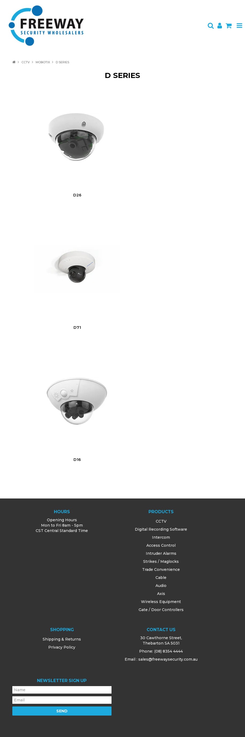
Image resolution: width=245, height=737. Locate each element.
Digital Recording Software (161, 529)
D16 (77, 459)
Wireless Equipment (161, 601)
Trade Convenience (161, 569)
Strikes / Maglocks (161, 561)
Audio (160, 585)
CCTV (25, 62)
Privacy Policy (61, 647)
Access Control (161, 545)
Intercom (161, 537)
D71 (77, 327)
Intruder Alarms (161, 553)
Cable (160, 577)
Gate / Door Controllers (161, 609)
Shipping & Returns (62, 639)
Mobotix (43, 62)
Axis (161, 593)
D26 (77, 195)
